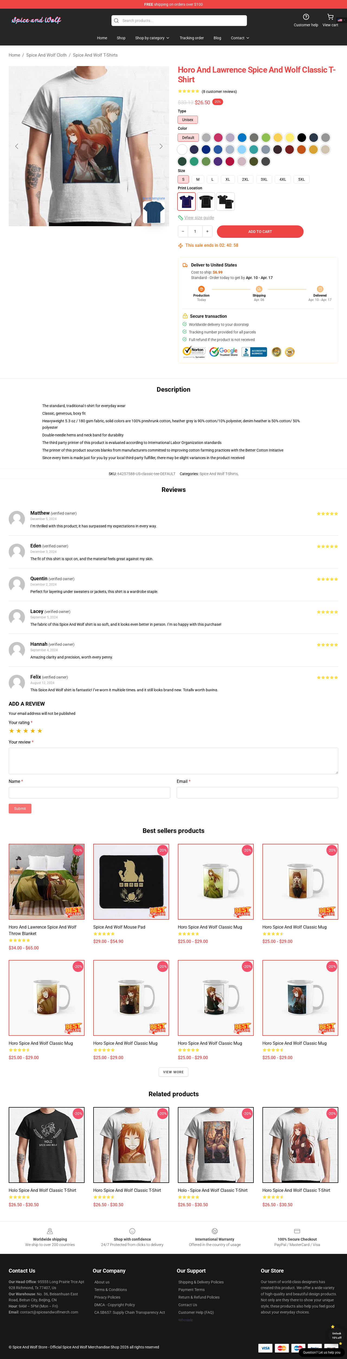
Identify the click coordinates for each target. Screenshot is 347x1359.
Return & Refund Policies (199, 1297)
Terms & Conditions (110, 1289)
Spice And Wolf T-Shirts (95, 55)
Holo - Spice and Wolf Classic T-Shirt (213, 1190)
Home (14, 55)
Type (182, 111)
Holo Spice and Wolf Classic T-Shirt (42, 1190)
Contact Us (187, 1305)
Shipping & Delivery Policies (201, 1282)
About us (102, 1282)
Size (181, 170)
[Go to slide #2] (89, 239)
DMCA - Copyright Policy (114, 1305)
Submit (20, 808)
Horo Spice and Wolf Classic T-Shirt (127, 1190)
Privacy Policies (107, 1297)
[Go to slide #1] (61, 239)
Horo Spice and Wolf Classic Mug (210, 927)
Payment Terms (191, 1289)
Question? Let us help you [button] (321, 1352)
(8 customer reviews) (219, 91)
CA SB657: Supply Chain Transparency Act (129, 1312)
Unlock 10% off (337, 1335)
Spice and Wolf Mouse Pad (119, 927)
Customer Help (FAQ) (196, 1312)
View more (173, 1072)
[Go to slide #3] (117, 239)
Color (182, 128)
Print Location (190, 188)
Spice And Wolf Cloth (46, 55)
